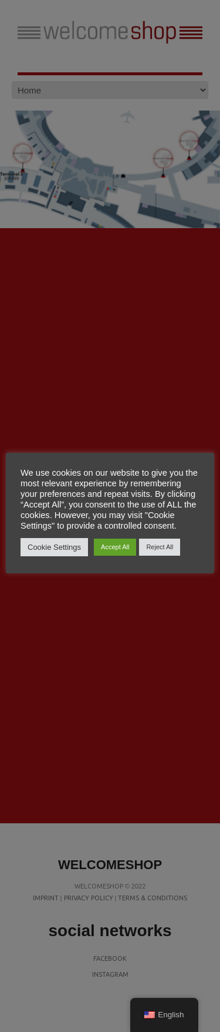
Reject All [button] (159, 546)
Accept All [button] (115, 546)
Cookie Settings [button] (54, 547)
